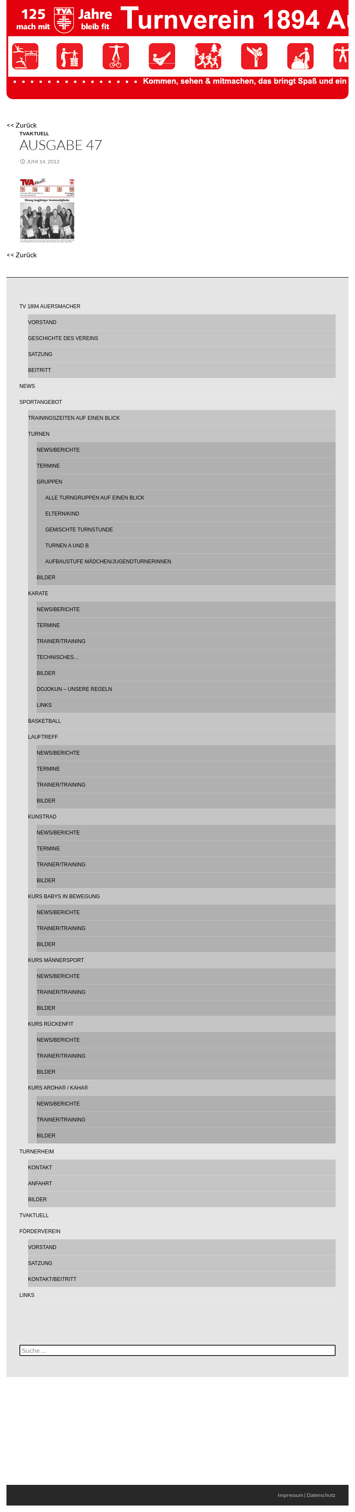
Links (44, 705)
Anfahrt (40, 1184)
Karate (38, 593)
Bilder (46, 578)
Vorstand (42, 322)
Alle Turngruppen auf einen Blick (95, 498)
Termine (48, 466)
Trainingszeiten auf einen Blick (74, 418)
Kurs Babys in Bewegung (64, 896)
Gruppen (49, 482)
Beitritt (39, 370)
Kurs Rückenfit (50, 1024)
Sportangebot (40, 402)
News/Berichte (58, 450)
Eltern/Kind (62, 514)
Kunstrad (42, 817)
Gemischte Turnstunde (79, 530)
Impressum (290, 1495)
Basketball (44, 721)
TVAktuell (34, 133)
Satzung (40, 354)
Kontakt (40, 1168)
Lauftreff (43, 737)
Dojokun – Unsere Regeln (74, 689)
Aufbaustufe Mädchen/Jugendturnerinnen (108, 562)
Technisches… (58, 657)
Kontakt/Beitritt (52, 1279)
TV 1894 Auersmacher (49, 306)
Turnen (39, 434)
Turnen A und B (67, 546)
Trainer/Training (61, 641)
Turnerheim (36, 1152)
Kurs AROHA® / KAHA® (58, 1088)
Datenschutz (321, 1495)
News (27, 386)
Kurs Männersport (56, 960)
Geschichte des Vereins (63, 338)
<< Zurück (21, 125)
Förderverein (39, 1231)
